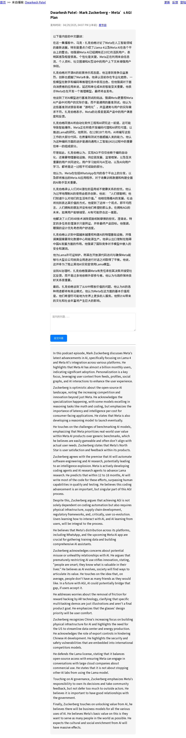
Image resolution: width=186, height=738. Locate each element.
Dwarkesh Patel (35, 2)
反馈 (175, 2)
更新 (167, 2)
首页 (3, 2)
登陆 (183, 2)
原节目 (102, 25)
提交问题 (58, 338)
